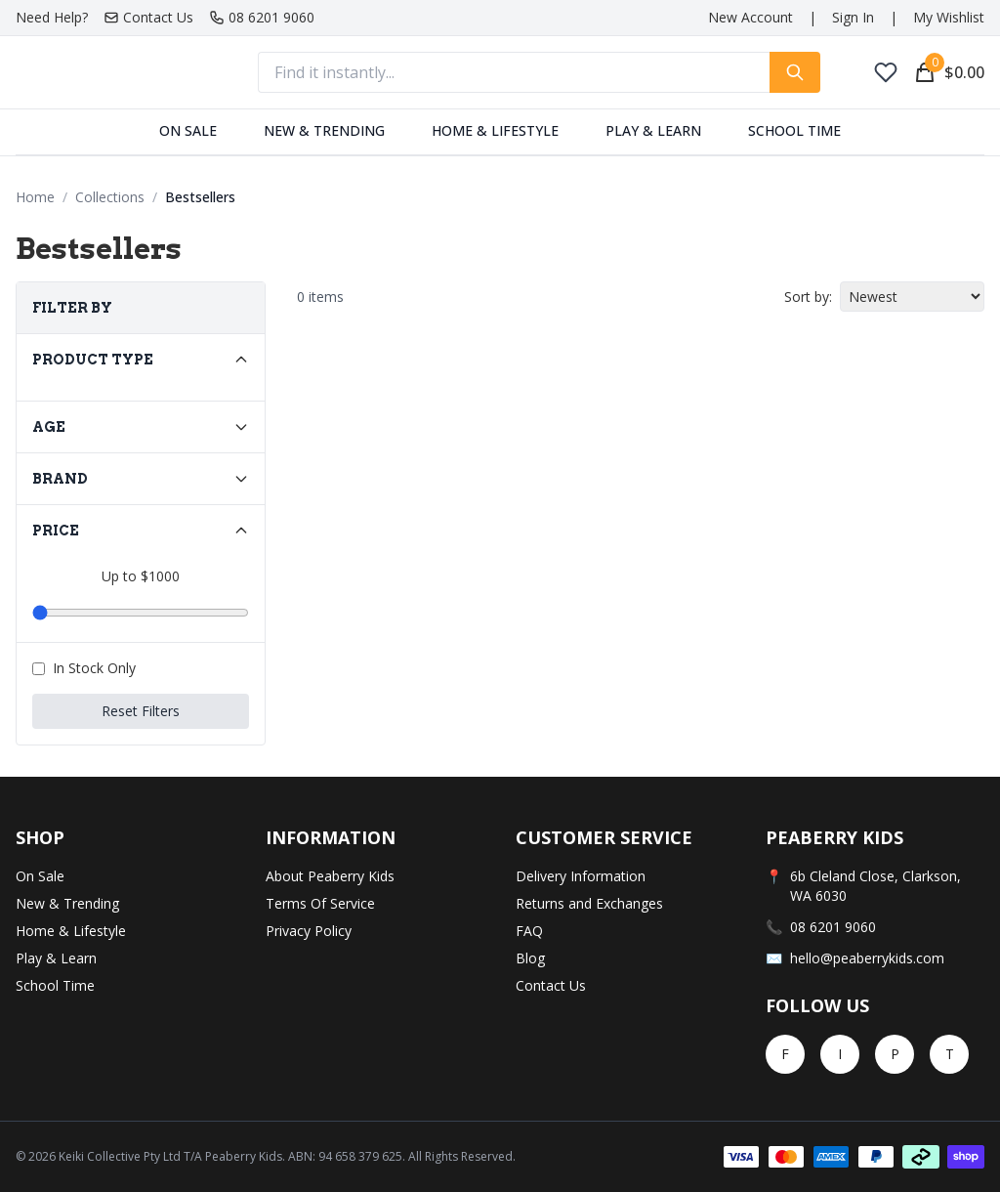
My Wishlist (948, 17)
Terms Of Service (320, 903)
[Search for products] (795, 72)
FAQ (529, 930)
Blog (530, 958)
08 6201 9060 (261, 17)
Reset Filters (141, 711)
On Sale (188, 130)
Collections (110, 197)
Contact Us (148, 17)
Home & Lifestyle (495, 130)
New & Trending (324, 130)
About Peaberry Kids (330, 876)
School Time (794, 130)
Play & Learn (653, 130)
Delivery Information (581, 876)
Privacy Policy (309, 930)
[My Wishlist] (885, 72)
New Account (750, 17)
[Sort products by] (912, 296)
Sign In (853, 17)
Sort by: (808, 296)
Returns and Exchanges (589, 903)
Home (35, 197)
